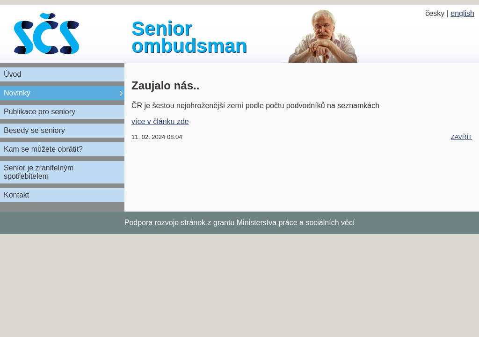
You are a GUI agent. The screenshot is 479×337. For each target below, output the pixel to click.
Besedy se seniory (34, 130)
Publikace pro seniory (39, 112)
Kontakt (16, 195)
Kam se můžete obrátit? (43, 149)
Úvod (12, 74)
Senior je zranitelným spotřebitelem (38, 172)
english (462, 13)
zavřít (461, 136)
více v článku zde (160, 121)
